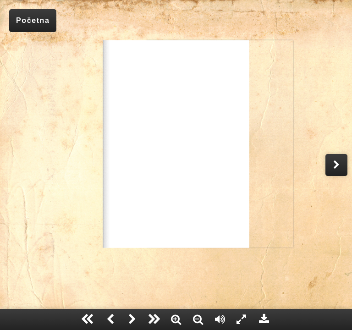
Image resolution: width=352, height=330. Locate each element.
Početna (33, 20)
